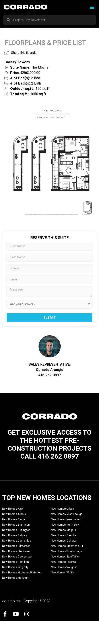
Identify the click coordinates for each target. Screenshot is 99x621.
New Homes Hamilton (15, 561)
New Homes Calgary (14, 535)
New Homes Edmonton (16, 546)
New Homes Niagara (63, 530)
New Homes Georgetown (17, 556)
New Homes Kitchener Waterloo (21, 572)
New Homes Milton (62, 508)
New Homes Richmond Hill (67, 546)
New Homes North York (65, 524)
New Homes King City (15, 567)
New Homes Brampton (16, 524)
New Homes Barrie (13, 519)
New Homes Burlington (16, 530)
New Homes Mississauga (66, 514)
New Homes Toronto (63, 561)
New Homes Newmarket (65, 519)
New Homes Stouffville (65, 556)
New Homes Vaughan (64, 567)
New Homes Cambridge (16, 540)
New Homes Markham (15, 577)
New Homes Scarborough (66, 551)
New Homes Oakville (63, 535)
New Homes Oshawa (64, 540)
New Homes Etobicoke (16, 551)
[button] (92, 7)
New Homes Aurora (14, 514)
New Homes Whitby (63, 572)
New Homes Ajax (12, 508)
